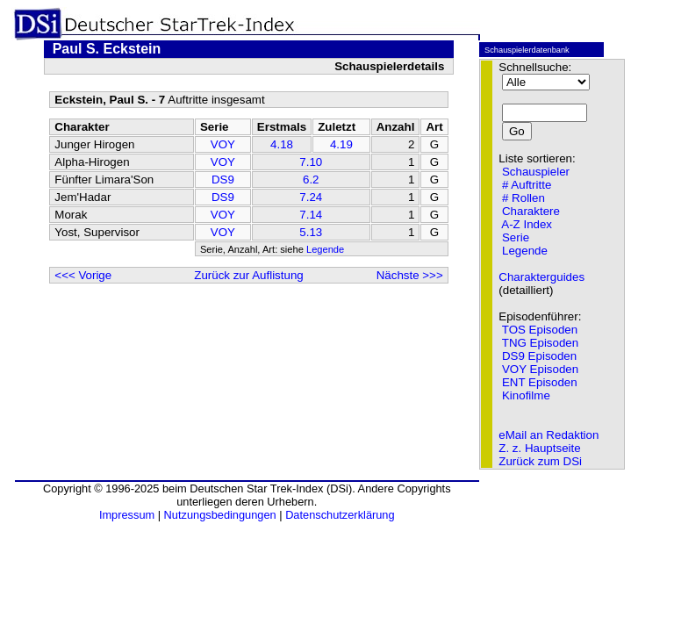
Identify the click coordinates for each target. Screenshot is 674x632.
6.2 (311, 179)
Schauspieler (536, 171)
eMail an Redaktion (548, 435)
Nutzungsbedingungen (220, 514)
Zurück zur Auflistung (248, 275)
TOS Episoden (539, 329)
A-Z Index (526, 224)
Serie (515, 237)
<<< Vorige (82, 275)
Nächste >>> (409, 275)
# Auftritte (526, 184)
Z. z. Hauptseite (539, 448)
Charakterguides (541, 277)
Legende (325, 249)
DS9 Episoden (539, 356)
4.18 (281, 144)
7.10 (310, 162)
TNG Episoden (540, 342)
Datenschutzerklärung (339, 514)
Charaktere (531, 211)
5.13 (310, 232)
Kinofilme (526, 395)
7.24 (310, 197)
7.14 (310, 214)
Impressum (126, 514)
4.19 (341, 144)
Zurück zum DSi (540, 461)
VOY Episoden (540, 369)
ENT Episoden (539, 382)
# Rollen (523, 198)
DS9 (223, 179)
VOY (223, 144)
